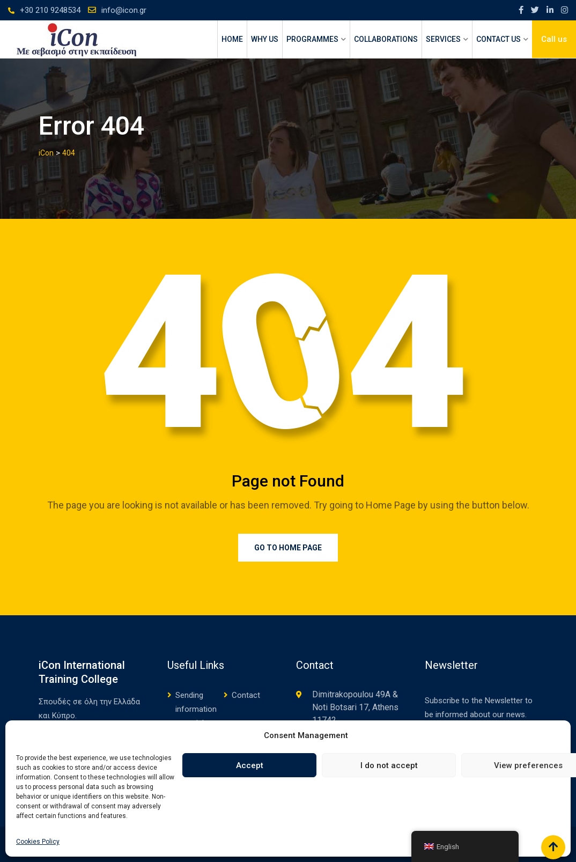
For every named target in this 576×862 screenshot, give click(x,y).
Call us (554, 39)
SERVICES (443, 39)
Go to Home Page (288, 547)
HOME (232, 39)
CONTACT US (498, 39)
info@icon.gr (123, 10)
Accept (249, 765)
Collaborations (386, 39)
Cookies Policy (38, 841)
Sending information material (196, 709)
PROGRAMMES (312, 39)
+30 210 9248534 (50, 10)
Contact (246, 695)
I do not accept (389, 765)
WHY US (264, 39)
